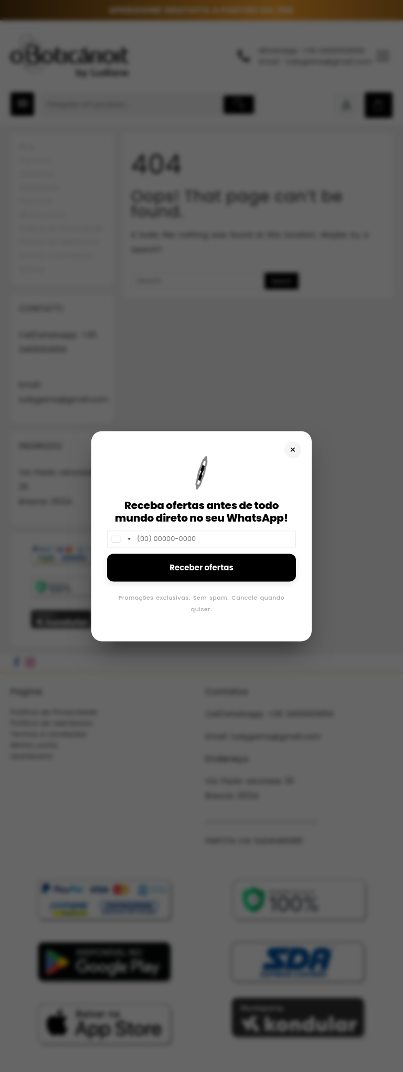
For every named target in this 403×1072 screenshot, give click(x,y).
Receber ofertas (201, 567)
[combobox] (121, 539)
